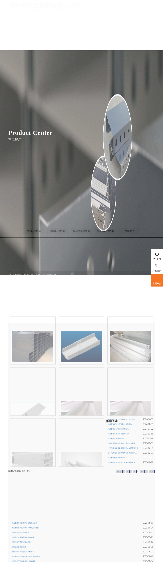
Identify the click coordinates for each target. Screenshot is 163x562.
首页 (57, 7)
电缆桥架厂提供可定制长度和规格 (120, 463)
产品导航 (93, 7)
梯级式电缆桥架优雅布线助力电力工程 (121, 482)
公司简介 (76, 7)
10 (142, 510)
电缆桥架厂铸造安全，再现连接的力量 (121, 501)
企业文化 (128, 7)
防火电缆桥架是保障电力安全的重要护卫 (122, 491)
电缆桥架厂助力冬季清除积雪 (118, 472)
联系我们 (146, 7)
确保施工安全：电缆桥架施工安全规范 (121, 458)
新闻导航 (111, 7)
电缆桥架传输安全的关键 (116, 496)
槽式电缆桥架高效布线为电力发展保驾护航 (123, 487)
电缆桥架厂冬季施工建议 (116, 477)
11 (146, 510)
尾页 (152, 510)
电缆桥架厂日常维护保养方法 (118, 467)
